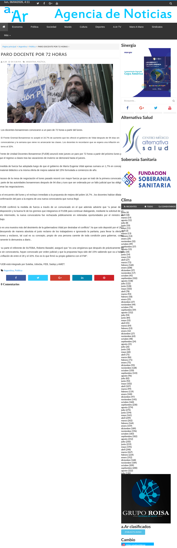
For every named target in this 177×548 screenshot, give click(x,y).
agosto (124, 220)
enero (124, 238)
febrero (124, 236)
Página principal (9, 46)
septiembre (126, 246)
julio (123, 223)
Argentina (22, 46)
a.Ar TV (117, 27)
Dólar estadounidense (135, 545)
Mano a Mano (136, 27)
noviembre (126, 241)
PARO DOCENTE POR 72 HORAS (34, 54)
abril (123, 215)
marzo (124, 217)
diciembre (126, 270)
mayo (123, 228)
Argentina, (31, 62)
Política (32, 46)
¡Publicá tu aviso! (133, 532)
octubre (125, 244)
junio (123, 212)
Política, (41, 62)
